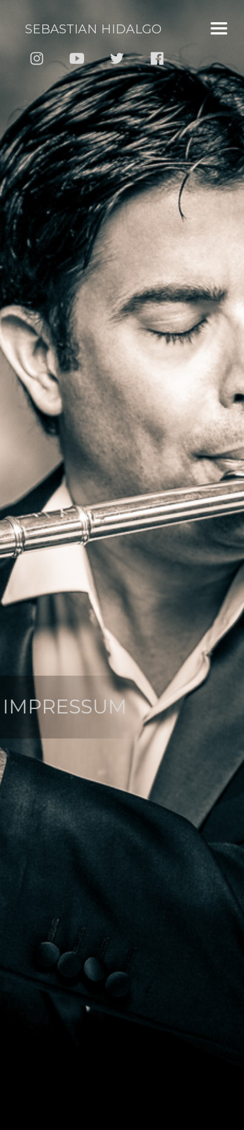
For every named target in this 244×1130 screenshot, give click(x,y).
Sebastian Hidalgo (93, 29)
